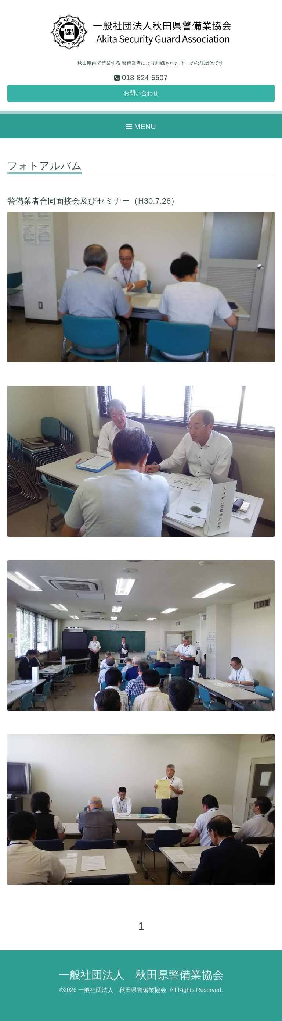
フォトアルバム (44, 166)
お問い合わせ (141, 93)
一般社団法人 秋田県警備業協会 (141, 975)
